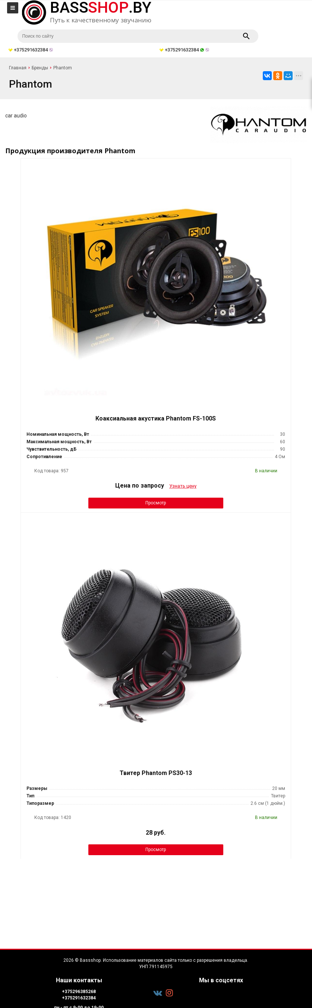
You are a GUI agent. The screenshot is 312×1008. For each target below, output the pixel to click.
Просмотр (155, 502)
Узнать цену (182, 486)
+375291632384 (79, 998)
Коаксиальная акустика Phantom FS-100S (155, 418)
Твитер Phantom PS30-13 (156, 773)
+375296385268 (79, 991)
